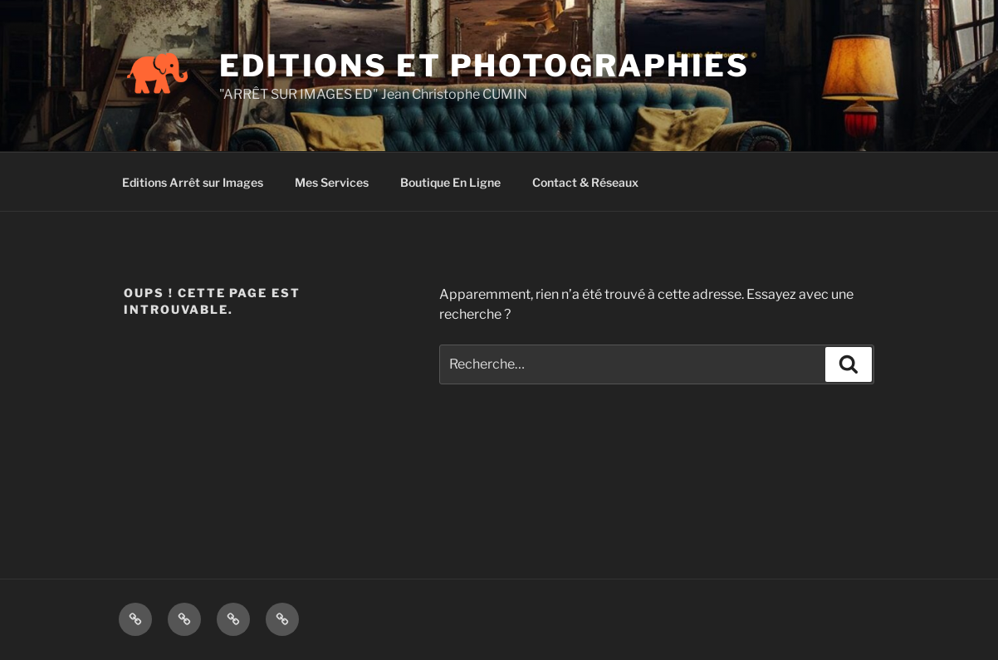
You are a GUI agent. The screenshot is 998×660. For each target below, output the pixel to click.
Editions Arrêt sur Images (192, 182)
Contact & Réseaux (585, 182)
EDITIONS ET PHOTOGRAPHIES (484, 65)
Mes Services (332, 182)
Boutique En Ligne (450, 182)
